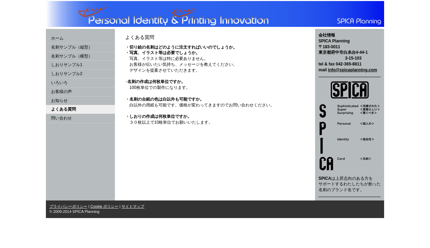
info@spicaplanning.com (352, 70)
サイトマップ (132, 206)
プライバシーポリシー (68, 206)
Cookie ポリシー (104, 206)
